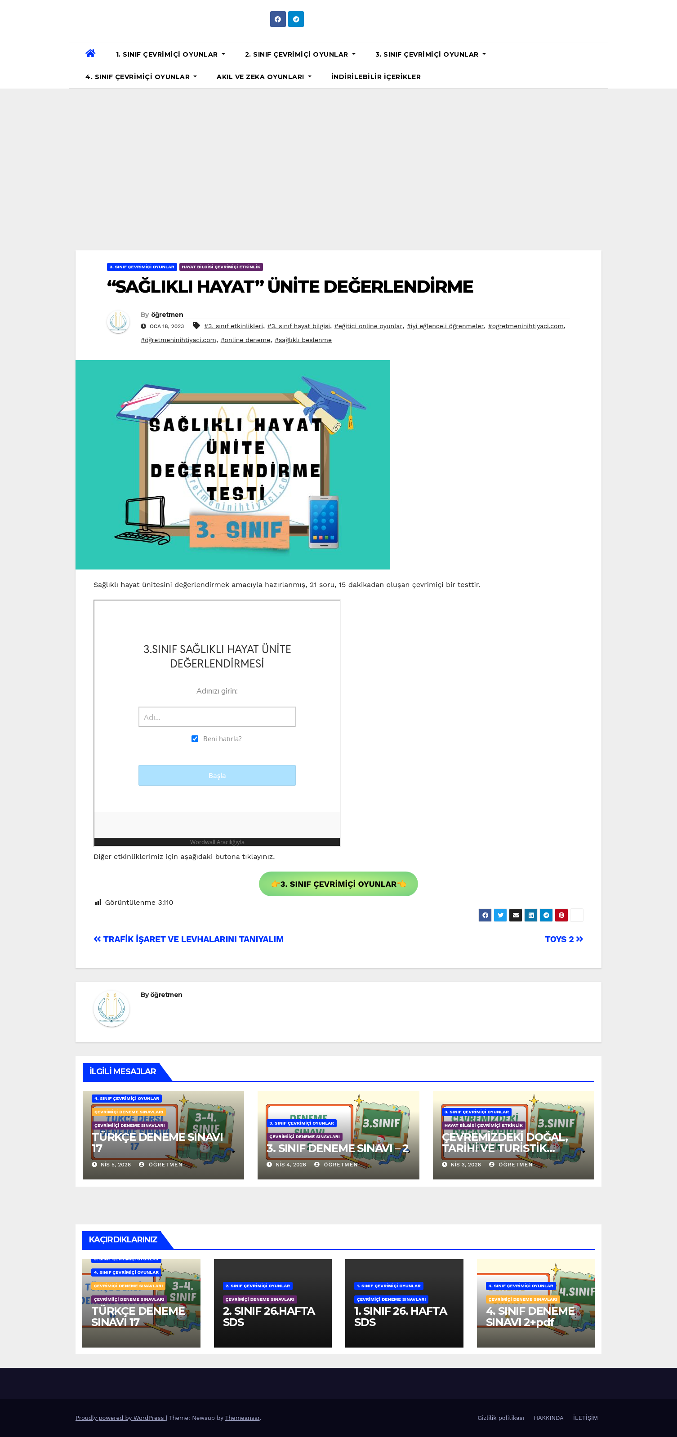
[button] (597, 65)
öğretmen (167, 315)
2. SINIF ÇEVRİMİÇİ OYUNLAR (300, 54)
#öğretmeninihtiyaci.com (178, 339)
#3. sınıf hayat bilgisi (298, 325)
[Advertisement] (338, 156)
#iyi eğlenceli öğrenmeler (445, 325)
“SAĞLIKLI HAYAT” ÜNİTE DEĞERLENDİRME (290, 286)
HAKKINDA (548, 1418)
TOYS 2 (564, 939)
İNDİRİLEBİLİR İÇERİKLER (376, 77)
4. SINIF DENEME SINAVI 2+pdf (530, 1316)
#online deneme (246, 339)
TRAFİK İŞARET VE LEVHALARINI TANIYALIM (189, 939)
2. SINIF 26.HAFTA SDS (269, 1316)
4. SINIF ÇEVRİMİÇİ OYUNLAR (141, 77)
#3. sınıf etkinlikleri (233, 325)
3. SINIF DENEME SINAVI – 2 (338, 1148)
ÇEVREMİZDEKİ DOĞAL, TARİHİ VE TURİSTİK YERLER (505, 1148)
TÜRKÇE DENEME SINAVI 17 (157, 1142)
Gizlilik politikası (501, 1418)
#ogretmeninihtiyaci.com (526, 325)
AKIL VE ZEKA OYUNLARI (264, 77)
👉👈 (339, 884)
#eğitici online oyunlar (368, 325)
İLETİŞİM (585, 1418)
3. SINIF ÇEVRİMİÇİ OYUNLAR (430, 54)
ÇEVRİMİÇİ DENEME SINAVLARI (128, 1111)
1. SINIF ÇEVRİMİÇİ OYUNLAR (170, 54)
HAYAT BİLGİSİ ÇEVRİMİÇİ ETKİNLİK (221, 266)
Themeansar (242, 1418)
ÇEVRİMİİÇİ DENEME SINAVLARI (129, 1125)
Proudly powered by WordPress (121, 1418)
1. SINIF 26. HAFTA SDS (400, 1316)
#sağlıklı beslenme (303, 339)
